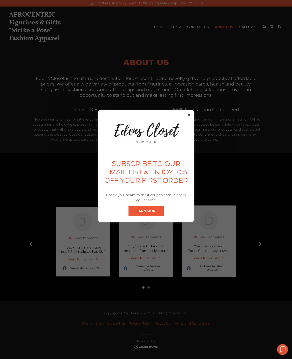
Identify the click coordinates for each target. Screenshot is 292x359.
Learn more (146, 211)
